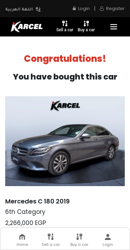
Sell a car (65, 26)
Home (22, 240)
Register (112, 8)
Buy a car (86, 26)
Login (81, 8)
